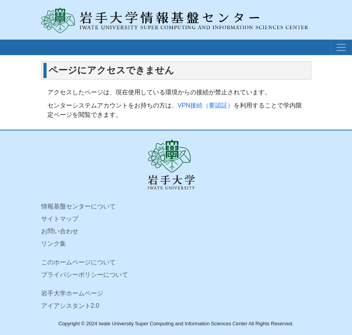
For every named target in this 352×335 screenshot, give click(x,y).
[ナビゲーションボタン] (341, 47)
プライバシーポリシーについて (84, 274)
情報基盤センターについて (78, 206)
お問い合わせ (59, 231)
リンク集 (53, 243)
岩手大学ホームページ (72, 293)
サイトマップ (59, 218)
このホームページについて (78, 262)
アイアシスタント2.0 (70, 305)
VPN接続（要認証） (206, 105)
